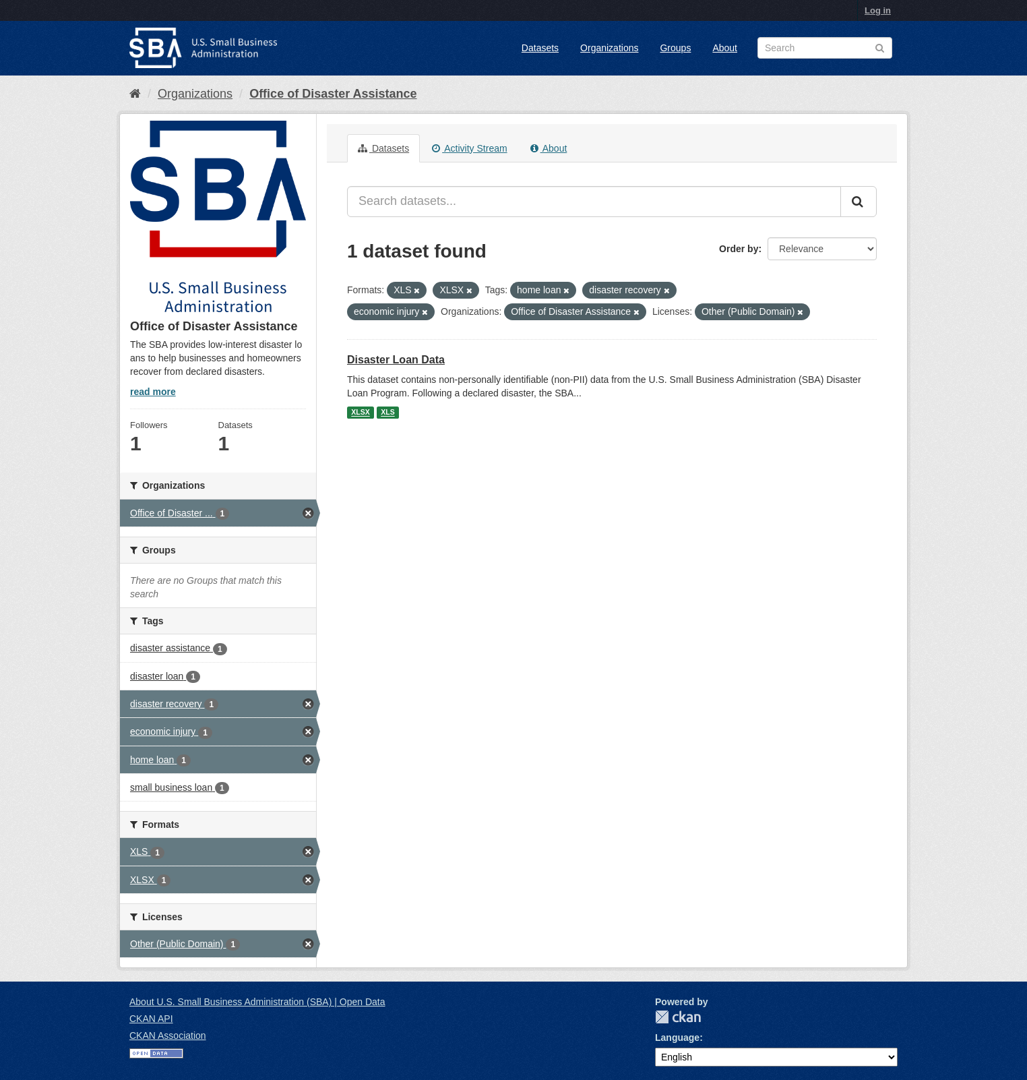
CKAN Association (167, 1035)
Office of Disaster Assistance (332, 93)
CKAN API (151, 1018)
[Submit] (858, 201)
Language (677, 1037)
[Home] (135, 93)
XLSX (360, 413)
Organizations (609, 47)
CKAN (678, 1017)
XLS (387, 413)
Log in (878, 10)
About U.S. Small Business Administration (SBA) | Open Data (257, 1001)
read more (153, 391)
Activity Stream (469, 148)
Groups (675, 47)
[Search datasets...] (594, 201)
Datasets (540, 47)
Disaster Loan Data (396, 359)
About (724, 47)
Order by (738, 248)
